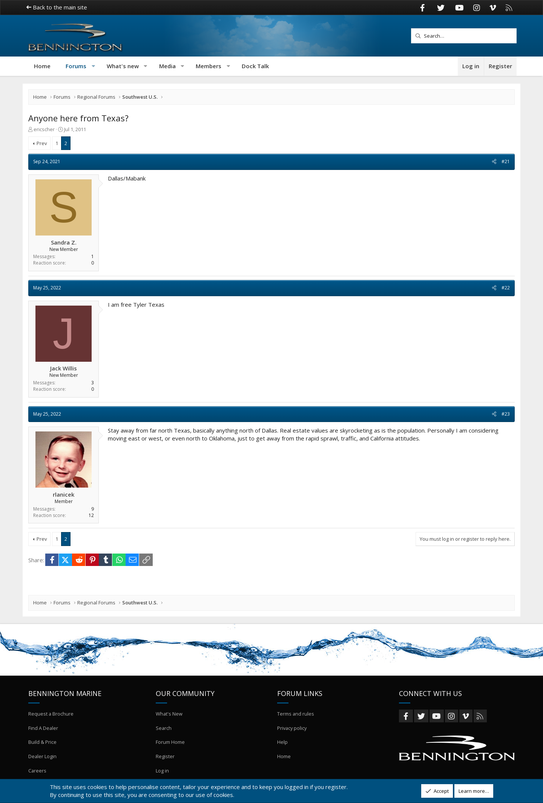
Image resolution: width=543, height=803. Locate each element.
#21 (506, 161)
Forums (76, 66)
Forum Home (170, 744)
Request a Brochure (51, 717)
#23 (506, 414)
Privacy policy (292, 731)
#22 (506, 287)
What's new (123, 66)
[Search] (464, 35)
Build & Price (42, 744)
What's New (169, 717)
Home (42, 66)
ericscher (44, 129)
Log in (162, 771)
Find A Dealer (43, 731)
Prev (42, 143)
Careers (37, 771)
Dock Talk (255, 66)
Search (164, 731)
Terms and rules (295, 717)
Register (165, 758)
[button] (93, 66)
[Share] (494, 162)
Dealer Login (42, 758)
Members (208, 66)
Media (167, 66)
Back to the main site (56, 7)
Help (282, 744)
